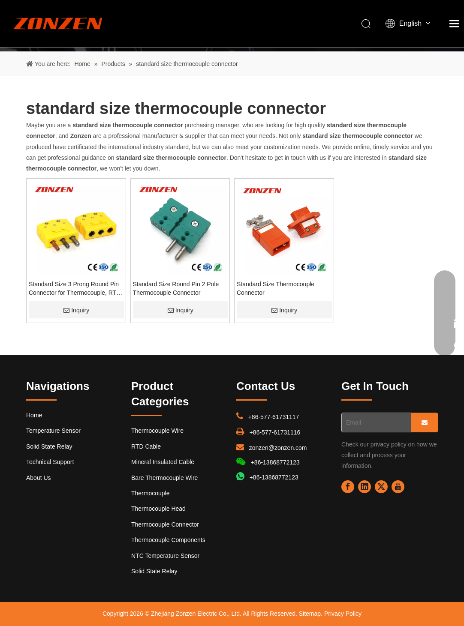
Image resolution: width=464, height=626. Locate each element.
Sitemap (310, 613)
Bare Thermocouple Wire (164, 477)
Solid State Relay (49, 446)
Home (34, 415)
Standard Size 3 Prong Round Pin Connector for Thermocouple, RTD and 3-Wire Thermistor (75, 289)
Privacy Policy (343, 613)
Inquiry (76, 310)
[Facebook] (347, 486)
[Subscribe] (424, 422)
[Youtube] (398, 486)
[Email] (374, 422)
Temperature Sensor (53, 430)
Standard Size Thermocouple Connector (275, 288)
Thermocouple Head (158, 508)
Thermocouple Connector (165, 524)
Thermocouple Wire (157, 430)
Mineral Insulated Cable (162, 461)
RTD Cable (146, 446)
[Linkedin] (364, 486)
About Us (38, 477)
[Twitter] (381, 486)
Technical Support (50, 461)
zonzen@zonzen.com (278, 447)
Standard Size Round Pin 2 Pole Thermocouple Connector (176, 288)
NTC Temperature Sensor (165, 555)
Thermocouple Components (168, 539)
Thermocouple (150, 493)
